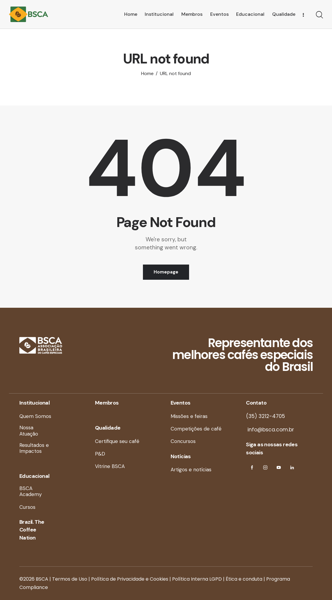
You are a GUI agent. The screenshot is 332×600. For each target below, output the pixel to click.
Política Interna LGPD (197, 579)
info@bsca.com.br (270, 429)
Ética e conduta (244, 579)
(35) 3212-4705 (265, 416)
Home (147, 74)
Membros (107, 402)
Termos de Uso (69, 579)
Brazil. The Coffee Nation (31, 529)
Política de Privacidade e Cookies (129, 579)
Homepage (166, 272)
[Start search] (319, 15)
